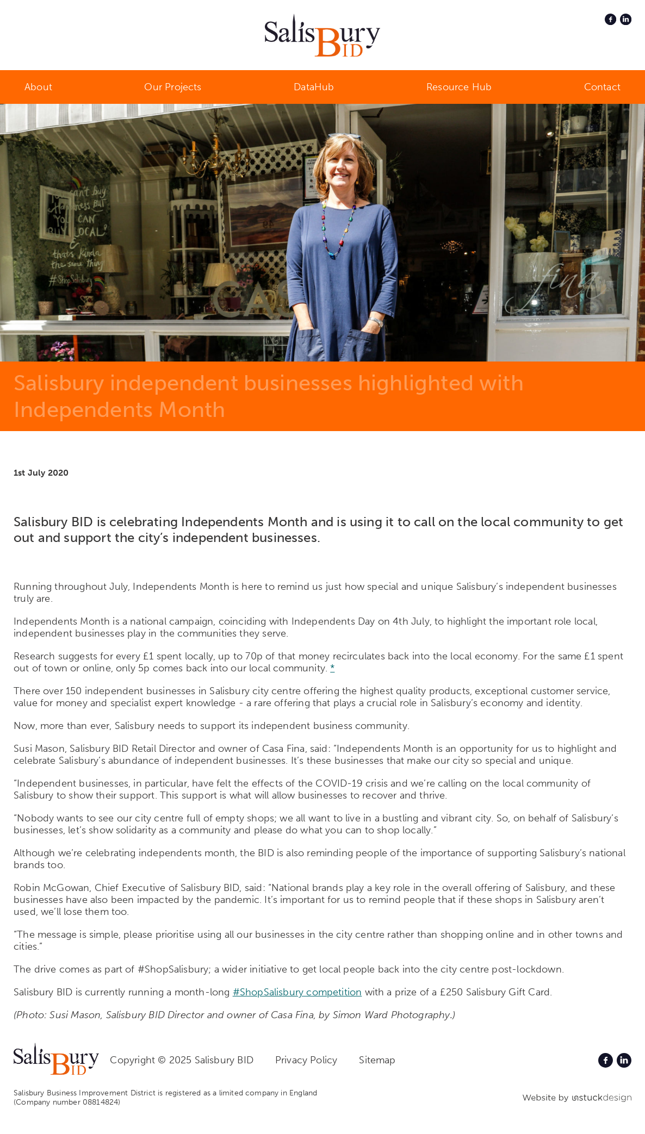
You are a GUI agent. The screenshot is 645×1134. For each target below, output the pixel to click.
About (38, 87)
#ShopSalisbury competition (297, 992)
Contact (602, 87)
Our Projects (172, 87)
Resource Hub (459, 87)
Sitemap (377, 1060)
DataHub (314, 87)
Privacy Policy (306, 1060)
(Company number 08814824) (67, 1102)
